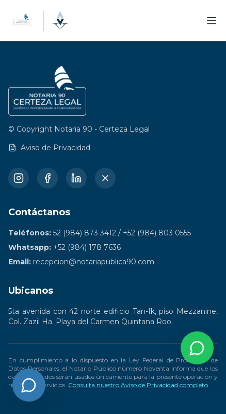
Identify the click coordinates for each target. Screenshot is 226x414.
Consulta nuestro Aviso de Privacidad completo (138, 385)
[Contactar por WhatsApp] (197, 347)
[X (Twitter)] (105, 178)
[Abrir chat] (28, 385)
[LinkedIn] (76, 178)
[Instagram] (18, 178)
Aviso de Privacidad (49, 147)
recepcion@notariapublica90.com (93, 261)
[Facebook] (47, 178)
